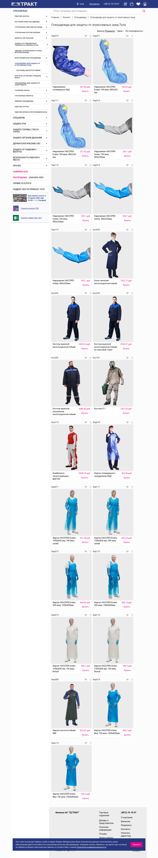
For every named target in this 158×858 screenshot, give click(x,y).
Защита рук (19, 124)
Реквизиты (126, 825)
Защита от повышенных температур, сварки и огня (26, 44)
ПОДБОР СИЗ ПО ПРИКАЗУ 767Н (29, 189)
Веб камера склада (36, 195)
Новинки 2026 (20, 171)
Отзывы (103, 834)
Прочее (17, 166)
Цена (119, 31)
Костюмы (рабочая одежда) (27, 22)
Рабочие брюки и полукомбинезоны (31, 112)
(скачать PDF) (36, 177)
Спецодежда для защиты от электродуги (27, 84)
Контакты (94, 4)
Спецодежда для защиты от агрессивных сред (27, 64)
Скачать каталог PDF (30, 208)
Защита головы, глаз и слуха (25, 130)
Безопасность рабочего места (26, 158)
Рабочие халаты (22, 16)
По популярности (133, 31)
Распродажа (20, 177)
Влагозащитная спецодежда (28, 58)
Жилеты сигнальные (24, 38)
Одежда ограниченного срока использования (28, 51)
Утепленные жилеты (24, 96)
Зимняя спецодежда (24, 101)
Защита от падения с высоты (25, 150)
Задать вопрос (106, 838)
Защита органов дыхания (27, 138)
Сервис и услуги (22, 183)
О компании (126, 817)
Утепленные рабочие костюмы (28, 27)
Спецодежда (20, 11)
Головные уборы (22, 90)
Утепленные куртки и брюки (27, 33)
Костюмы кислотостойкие (28, 70)
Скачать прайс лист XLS (31, 218)
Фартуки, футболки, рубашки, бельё (28, 77)
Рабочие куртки (22, 107)
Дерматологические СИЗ (26, 143)
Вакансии (125, 821)
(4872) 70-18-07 (111, 4)
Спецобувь (19, 118)
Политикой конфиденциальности (91, 847)
